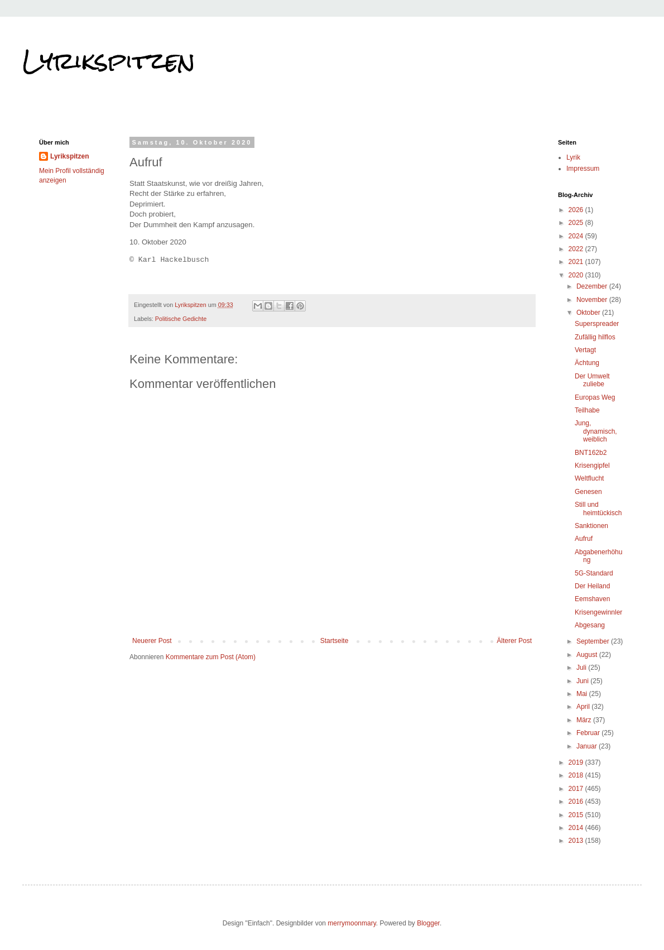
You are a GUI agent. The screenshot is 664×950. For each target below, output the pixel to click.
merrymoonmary (352, 923)
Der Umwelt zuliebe (592, 380)
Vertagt (585, 350)
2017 (577, 789)
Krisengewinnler (598, 612)
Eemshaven (592, 599)
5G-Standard (594, 573)
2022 (577, 249)
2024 (577, 236)
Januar (587, 746)
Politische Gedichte (180, 318)
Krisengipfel (592, 465)
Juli (582, 667)
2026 (577, 210)
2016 (577, 801)
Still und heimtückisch (598, 508)
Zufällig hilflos (595, 337)
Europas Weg (595, 397)
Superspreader (597, 324)
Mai (582, 694)
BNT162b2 (591, 453)
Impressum (582, 168)
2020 (577, 275)
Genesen (588, 492)
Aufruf (584, 539)
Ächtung (587, 363)
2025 (577, 223)
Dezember (592, 286)
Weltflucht (589, 478)
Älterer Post (514, 641)
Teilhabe (587, 410)
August (587, 655)
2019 (577, 762)
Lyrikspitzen (108, 61)
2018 (577, 775)
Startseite (334, 641)
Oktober (589, 312)
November (592, 300)
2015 (577, 815)
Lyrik (573, 157)
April (583, 707)
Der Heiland (592, 586)
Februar (589, 733)
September (593, 641)
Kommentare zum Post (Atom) (211, 657)
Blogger (428, 923)
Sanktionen (591, 526)
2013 (577, 841)
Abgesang (590, 625)
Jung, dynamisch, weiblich (596, 431)
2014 (577, 828)
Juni (583, 681)
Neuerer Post (152, 641)
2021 (577, 262)
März (584, 720)
